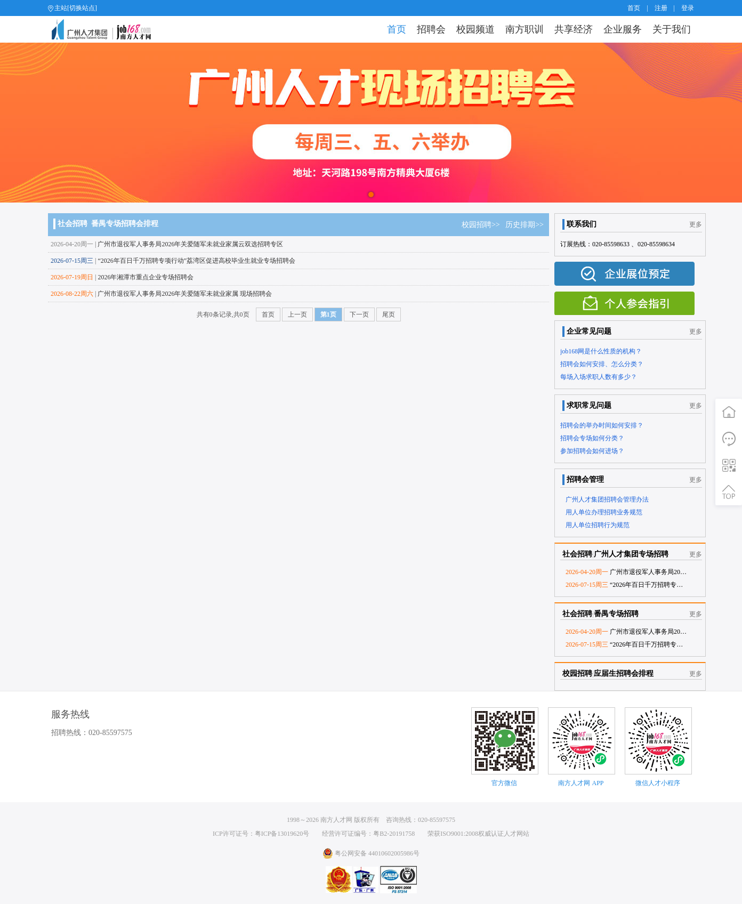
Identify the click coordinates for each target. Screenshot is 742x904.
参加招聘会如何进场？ (592, 451)
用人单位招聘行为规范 (598, 525)
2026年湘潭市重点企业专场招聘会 (145, 277)
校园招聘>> (483, 225)
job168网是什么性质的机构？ (601, 351)
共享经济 (573, 29)
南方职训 (524, 29)
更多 (695, 224)
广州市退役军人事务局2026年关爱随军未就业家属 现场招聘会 (185, 293)
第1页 (328, 314)
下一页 (359, 314)
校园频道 (475, 29)
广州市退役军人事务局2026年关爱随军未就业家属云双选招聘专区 (190, 244)
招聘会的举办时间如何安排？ (601, 425)
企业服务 (622, 29)
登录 (687, 8)
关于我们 (671, 29)
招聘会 (431, 29)
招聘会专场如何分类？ (592, 438)
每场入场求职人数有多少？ (598, 377)
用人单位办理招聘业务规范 (604, 512)
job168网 (105, 29)
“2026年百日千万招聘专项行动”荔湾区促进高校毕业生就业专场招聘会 (196, 260)
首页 (633, 8)
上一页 (297, 314)
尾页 (388, 314)
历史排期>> (524, 225)
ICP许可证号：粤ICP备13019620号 (261, 833)
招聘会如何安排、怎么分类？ (601, 364)
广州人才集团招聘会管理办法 (607, 499)
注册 (661, 8)
